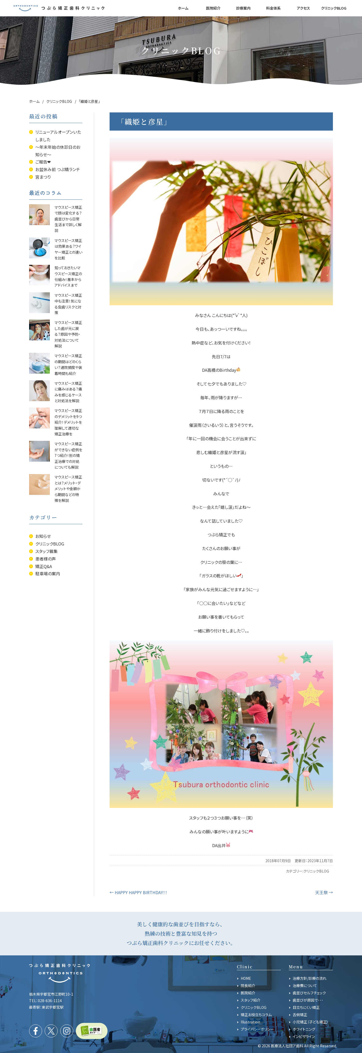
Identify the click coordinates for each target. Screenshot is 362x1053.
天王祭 (324, 892)
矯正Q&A (43, 566)
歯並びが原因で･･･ (308, 1000)
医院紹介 (248, 992)
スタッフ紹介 (250, 1000)
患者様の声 (45, 559)
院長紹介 (248, 985)
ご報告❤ (43, 162)
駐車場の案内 (47, 573)
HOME (246, 978)
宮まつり (43, 177)
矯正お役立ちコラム (256, 1014)
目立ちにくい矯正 (306, 1007)
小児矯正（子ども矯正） (311, 1021)
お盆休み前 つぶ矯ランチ (57, 169)
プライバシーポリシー (257, 1029)
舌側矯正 (300, 1014)
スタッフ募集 (46, 551)
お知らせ (43, 536)
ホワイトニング (304, 1029)
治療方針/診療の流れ (309, 978)
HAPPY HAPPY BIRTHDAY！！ (138, 892)
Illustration (250, 1021)
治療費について (305, 985)
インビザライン (304, 1036)
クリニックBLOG (316, 871)
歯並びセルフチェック (309, 992)
